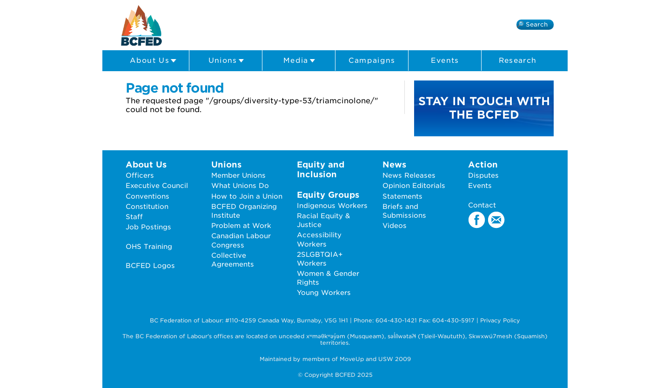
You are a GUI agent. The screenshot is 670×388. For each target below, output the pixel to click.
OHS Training (149, 246)
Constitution (147, 206)
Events (445, 60)
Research (518, 60)
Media (299, 60)
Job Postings (148, 227)
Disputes (483, 175)
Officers (140, 175)
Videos (394, 225)
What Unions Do (240, 185)
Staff (134, 217)
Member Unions (238, 175)
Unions (226, 60)
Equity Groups (328, 195)
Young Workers (324, 292)
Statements (402, 196)
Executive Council (157, 185)
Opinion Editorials (413, 185)
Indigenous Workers (332, 205)
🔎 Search (532, 24)
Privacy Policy (500, 320)
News (394, 164)
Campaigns (371, 60)
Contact (482, 205)
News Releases (409, 175)
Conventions (147, 196)
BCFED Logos (150, 265)
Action (483, 164)
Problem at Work (241, 225)
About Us (153, 60)
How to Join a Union (246, 196)
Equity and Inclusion (320, 169)
